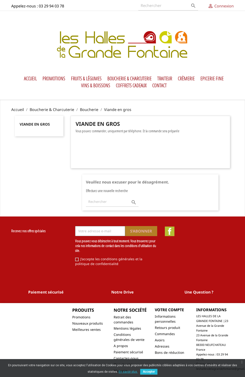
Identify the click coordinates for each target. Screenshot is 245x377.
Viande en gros (35, 124)
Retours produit (167, 327)
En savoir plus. (128, 371)
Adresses (162, 346)
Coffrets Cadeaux (131, 86)
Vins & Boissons (95, 86)
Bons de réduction (169, 352)
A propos (121, 346)
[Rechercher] (168, 6)
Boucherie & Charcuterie (129, 79)
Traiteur (164, 79)
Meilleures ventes (86, 329)
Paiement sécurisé (128, 352)
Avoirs (160, 340)
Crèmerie (186, 79)
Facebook (169, 231)
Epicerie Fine (211, 79)
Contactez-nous (126, 358)
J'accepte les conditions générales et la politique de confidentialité (108, 261)
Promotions (53, 79)
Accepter (149, 371)
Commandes (165, 334)
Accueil (30, 79)
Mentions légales (127, 328)
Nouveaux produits (87, 323)
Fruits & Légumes (86, 79)
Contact (159, 86)
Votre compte (169, 309)
